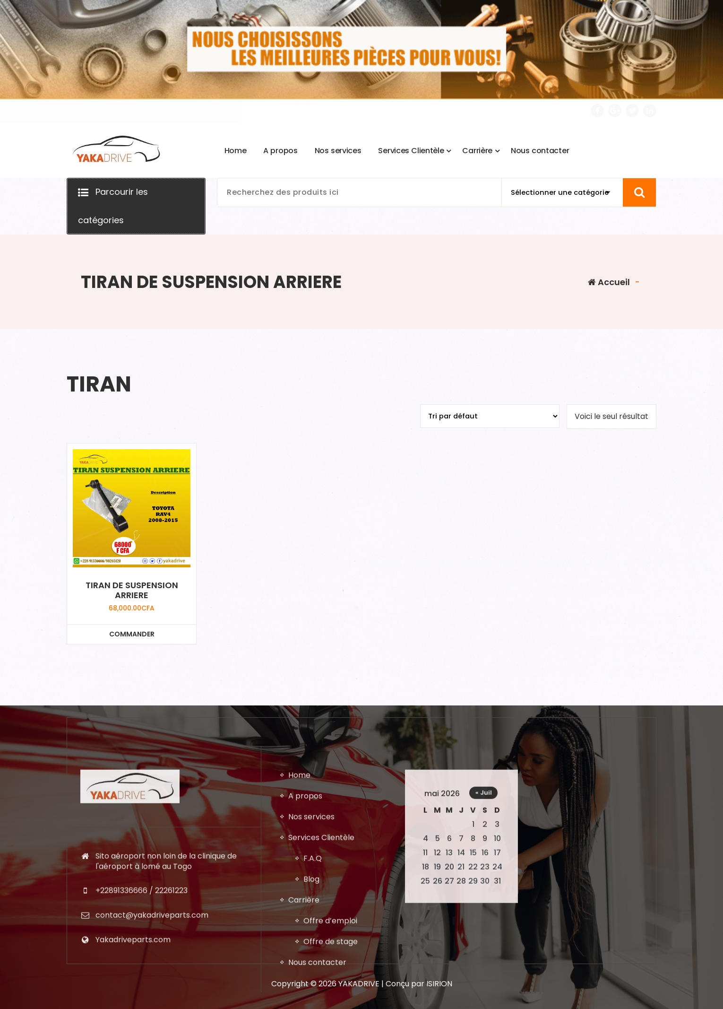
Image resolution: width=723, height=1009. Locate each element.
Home (299, 969)
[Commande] (489, 416)
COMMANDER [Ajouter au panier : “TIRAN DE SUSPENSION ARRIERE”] (132, 634)
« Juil (483, 987)
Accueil (609, 282)
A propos (305, 990)
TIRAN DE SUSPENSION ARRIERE (132, 590)
